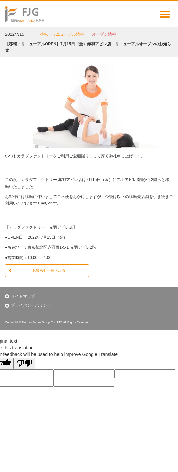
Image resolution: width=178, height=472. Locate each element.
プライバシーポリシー (31, 305)
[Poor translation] (24, 363)
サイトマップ (23, 296)
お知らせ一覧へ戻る (37, 270)
